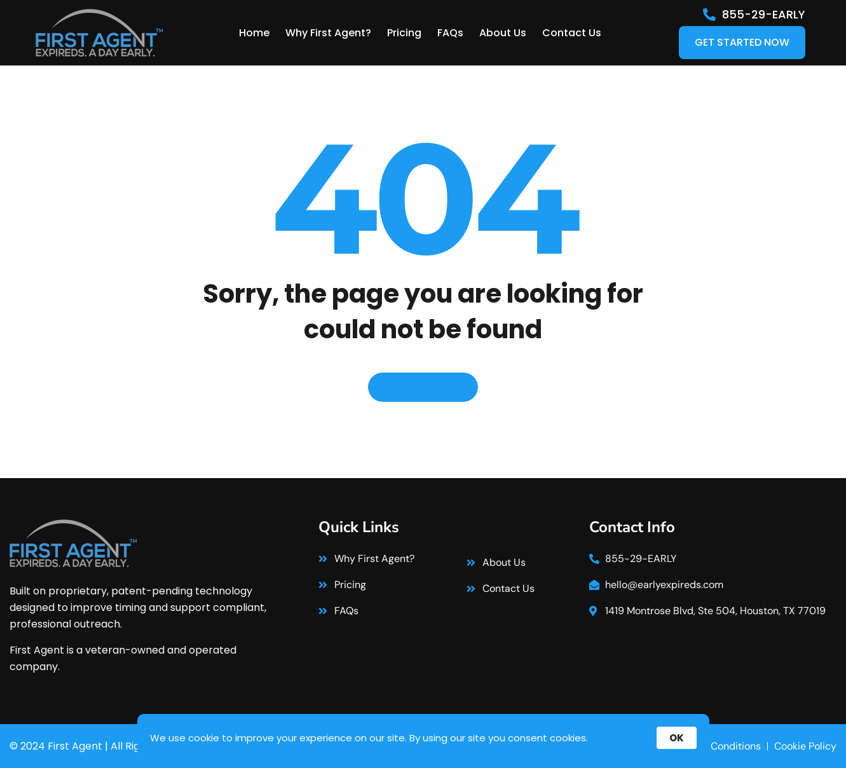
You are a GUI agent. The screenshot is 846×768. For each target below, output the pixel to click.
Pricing (404, 32)
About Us (502, 32)
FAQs (450, 32)
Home (254, 32)
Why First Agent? (328, 32)
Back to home (423, 387)
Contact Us (571, 32)
